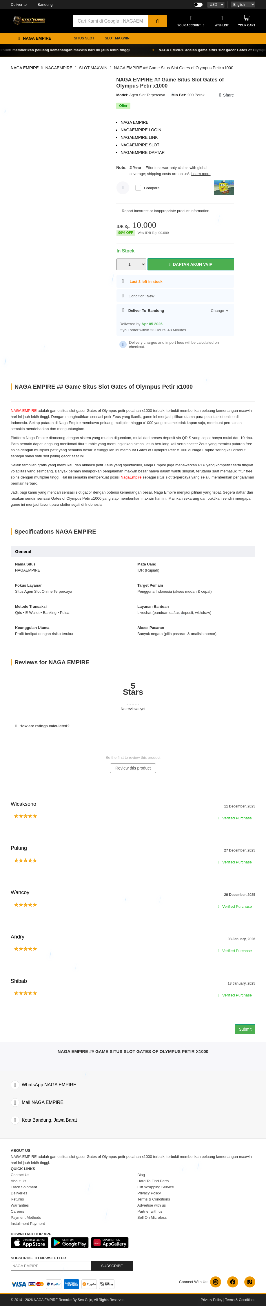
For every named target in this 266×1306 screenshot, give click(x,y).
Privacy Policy (212, 1300)
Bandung (32, 4)
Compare (151, 188)
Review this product (133, 768)
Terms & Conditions (240, 1300)
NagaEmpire (131, 477)
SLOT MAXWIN (117, 38)
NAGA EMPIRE (25, 68)
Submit (245, 1029)
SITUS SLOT (84, 38)
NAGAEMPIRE (58, 68)
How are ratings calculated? (42, 726)
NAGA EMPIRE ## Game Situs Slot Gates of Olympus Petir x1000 (173, 68)
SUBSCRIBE (112, 1266)
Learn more (200, 174)
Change (220, 310)
